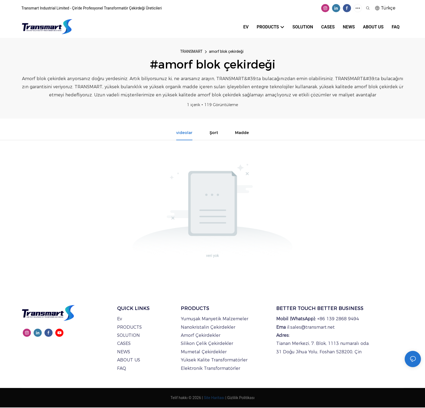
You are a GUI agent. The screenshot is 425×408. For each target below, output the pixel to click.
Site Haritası (214, 398)
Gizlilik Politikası (241, 398)
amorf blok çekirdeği (226, 51)
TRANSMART (191, 51)
